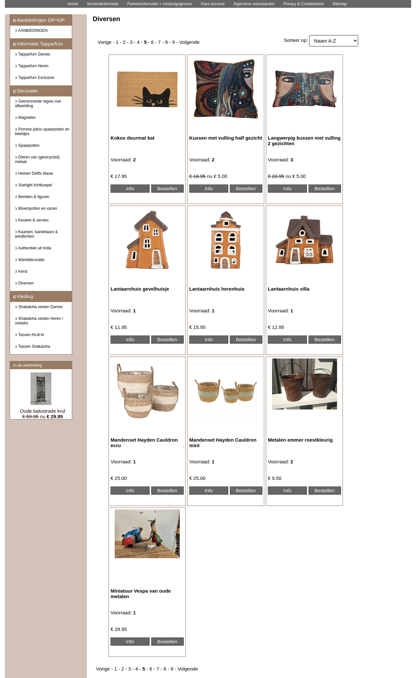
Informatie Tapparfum (38, 43)
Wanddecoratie (30, 259)
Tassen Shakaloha (32, 346)
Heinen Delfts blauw (34, 173)
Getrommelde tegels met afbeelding (38, 103)
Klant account (213, 4)
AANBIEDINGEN (31, 30)
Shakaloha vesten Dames (39, 307)
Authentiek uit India (33, 248)
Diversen (24, 283)
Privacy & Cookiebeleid (303, 4)
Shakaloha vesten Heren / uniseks (39, 320)
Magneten (25, 117)
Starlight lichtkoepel (33, 185)
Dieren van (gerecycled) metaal (37, 159)
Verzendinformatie (102, 4)
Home (73, 4)
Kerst (21, 271)
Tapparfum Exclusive (34, 77)
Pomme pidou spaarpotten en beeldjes (42, 131)
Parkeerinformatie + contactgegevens (159, 4)
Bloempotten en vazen (36, 208)
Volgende (189, 42)
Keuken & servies (32, 220)
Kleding (23, 296)
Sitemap (339, 4)
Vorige (104, 42)
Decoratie (25, 91)
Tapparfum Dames (32, 54)
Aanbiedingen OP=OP (39, 20)
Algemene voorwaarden (254, 4)
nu (42, 416)
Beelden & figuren (32, 197)
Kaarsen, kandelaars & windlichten (36, 234)
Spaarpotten (27, 145)
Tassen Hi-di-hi (29, 335)
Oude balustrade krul (42, 411)
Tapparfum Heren (31, 66)
